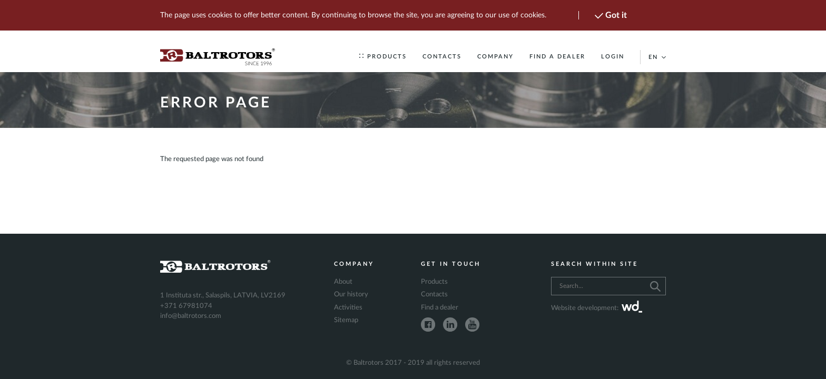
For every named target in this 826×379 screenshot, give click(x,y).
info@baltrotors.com (190, 316)
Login (612, 56)
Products (383, 56)
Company (495, 56)
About (343, 281)
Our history (351, 294)
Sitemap (346, 320)
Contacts (441, 56)
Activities (348, 307)
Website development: (596, 308)
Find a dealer (557, 56)
